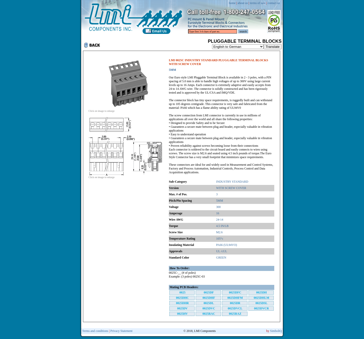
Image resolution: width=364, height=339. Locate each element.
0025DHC (182, 298)
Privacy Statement (121, 331)
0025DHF (208, 298)
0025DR (235, 303)
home (232, 3)
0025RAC (208, 313)
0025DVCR (261, 308)
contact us (274, 3)
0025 (182, 292)
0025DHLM (261, 298)
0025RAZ (235, 313)
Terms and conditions (95, 331)
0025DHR (182, 303)
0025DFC (235, 292)
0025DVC (208, 308)
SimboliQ (276, 331)
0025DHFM (235, 298)
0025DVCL (235, 308)
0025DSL (261, 303)
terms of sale (257, 3)
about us (243, 3)
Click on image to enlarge (126, 109)
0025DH (261, 292)
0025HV (182, 313)
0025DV (182, 308)
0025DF (209, 292)
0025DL (209, 303)
